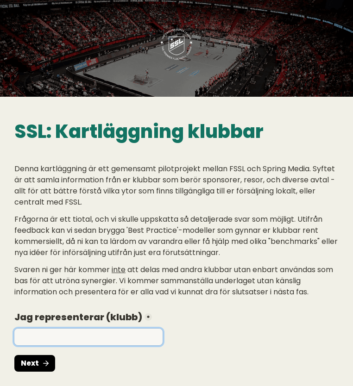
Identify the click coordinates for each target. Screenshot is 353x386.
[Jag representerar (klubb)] (88, 337)
